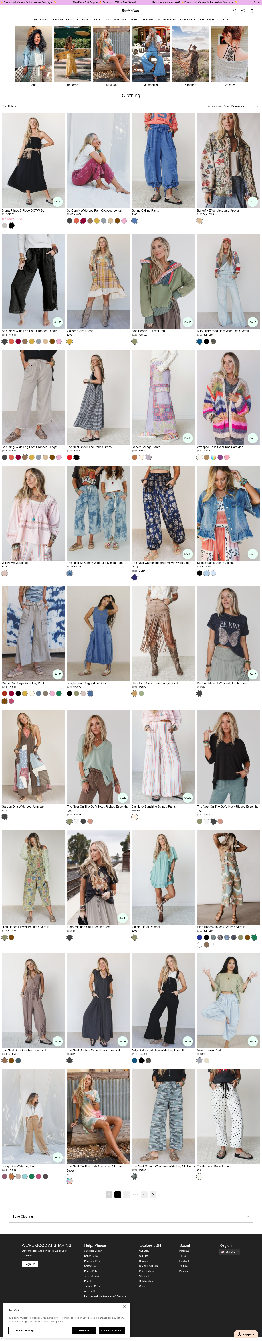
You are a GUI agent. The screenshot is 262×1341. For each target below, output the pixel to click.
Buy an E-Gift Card (148, 1266)
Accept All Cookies (112, 1330)
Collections (101, 19)
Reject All (84, 1330)
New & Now (41, 19)
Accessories (167, 19)
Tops (134, 19)
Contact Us (90, 1266)
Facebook (184, 1261)
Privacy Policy (91, 1271)
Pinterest (183, 1271)
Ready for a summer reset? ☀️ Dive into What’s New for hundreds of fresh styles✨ (202, 2)
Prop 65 (88, 1281)
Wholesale (144, 1276)
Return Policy (91, 1256)
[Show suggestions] (229, 1252)
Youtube (183, 1266)
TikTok (182, 1256)
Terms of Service (92, 1276)
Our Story (144, 1251)
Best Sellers (62, 19)
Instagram (184, 1251)
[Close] (124, 1306)
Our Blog (143, 1256)
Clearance (187, 19)
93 (144, 1194)
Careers (143, 1286)
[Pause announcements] (258, 2)
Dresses (148, 19)
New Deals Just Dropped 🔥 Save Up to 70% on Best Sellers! (111, 2)
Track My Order (92, 1286)
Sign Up (30, 1264)
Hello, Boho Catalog (214, 19)
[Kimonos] (191, 57)
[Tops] (33, 57)
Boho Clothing (131, 1217)
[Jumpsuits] (152, 57)
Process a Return (93, 1261)
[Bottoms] (73, 57)
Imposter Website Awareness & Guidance (105, 1296)
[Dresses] (112, 57)
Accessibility (90, 1291)
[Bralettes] (230, 57)
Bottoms (120, 19)
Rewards (143, 1261)
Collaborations (146, 1281)
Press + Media (146, 1271)
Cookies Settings (24, 1330)
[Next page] (153, 1194)
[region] (66, 1320)
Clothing (81, 19)
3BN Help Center (93, 1251)
